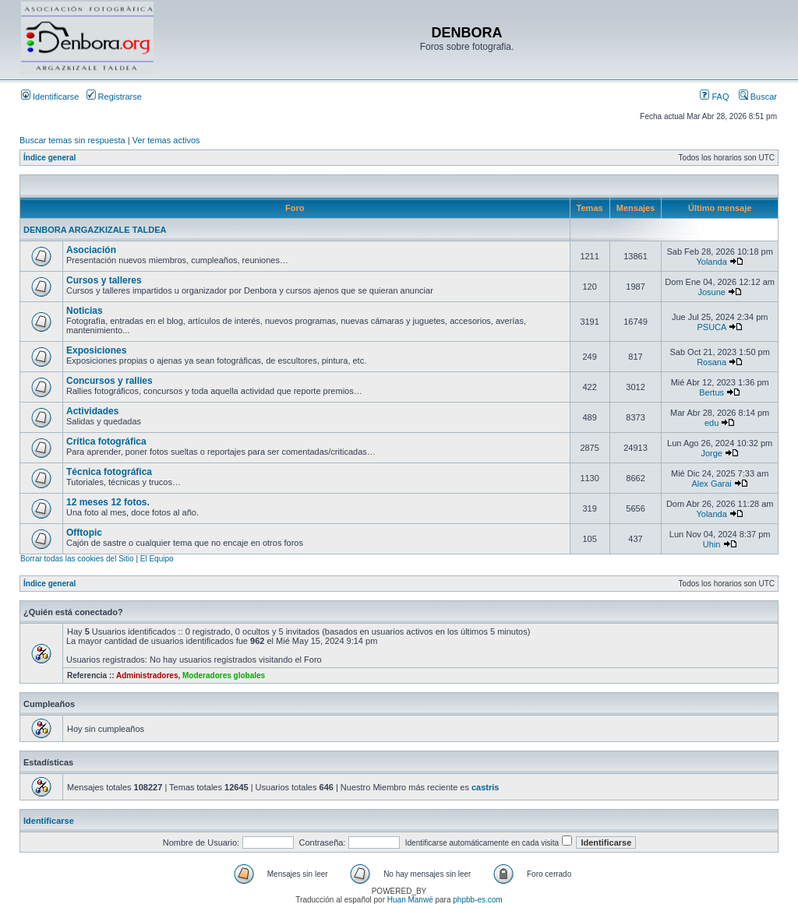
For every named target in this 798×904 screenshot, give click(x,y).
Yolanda (711, 261)
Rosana (711, 362)
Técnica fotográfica (109, 471)
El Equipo (157, 558)
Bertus (711, 392)
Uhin (712, 544)
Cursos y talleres (104, 280)
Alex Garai (711, 483)
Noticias (84, 310)
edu (711, 422)
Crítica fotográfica (106, 441)
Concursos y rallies (109, 380)
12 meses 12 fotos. (108, 502)
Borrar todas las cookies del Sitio (77, 558)
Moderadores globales (223, 675)
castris (485, 787)
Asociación (91, 249)
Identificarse (50, 96)
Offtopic (84, 532)
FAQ (714, 96)
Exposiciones (96, 350)
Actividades (92, 411)
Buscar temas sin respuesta (72, 140)
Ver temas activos (166, 140)
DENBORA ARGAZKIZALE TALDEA (95, 229)
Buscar (758, 96)
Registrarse (114, 96)
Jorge (711, 453)
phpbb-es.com (477, 899)
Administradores (147, 675)
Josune (711, 292)
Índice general (49, 157)
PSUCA (711, 327)
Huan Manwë (410, 899)
